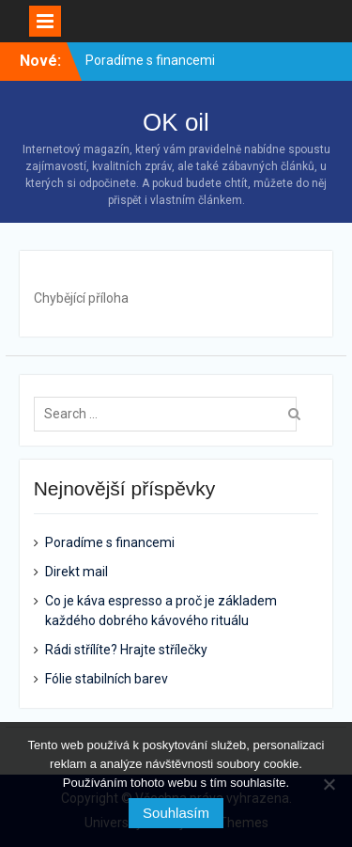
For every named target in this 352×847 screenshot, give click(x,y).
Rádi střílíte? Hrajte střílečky (126, 649)
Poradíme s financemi (150, 60)
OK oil (176, 122)
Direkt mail (76, 571)
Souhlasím (176, 813)
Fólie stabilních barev (106, 678)
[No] (328, 784)
